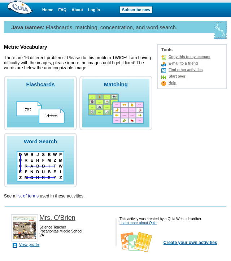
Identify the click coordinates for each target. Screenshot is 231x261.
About (77, 10)
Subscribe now (136, 10)
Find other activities (185, 70)
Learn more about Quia (138, 223)
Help (172, 83)
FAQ (62, 10)
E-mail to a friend (183, 63)
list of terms (28, 196)
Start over (177, 76)
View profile (29, 244)
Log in (94, 10)
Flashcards (40, 84)
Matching (116, 84)
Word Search (40, 141)
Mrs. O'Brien (57, 217)
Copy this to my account (189, 57)
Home (47, 10)
